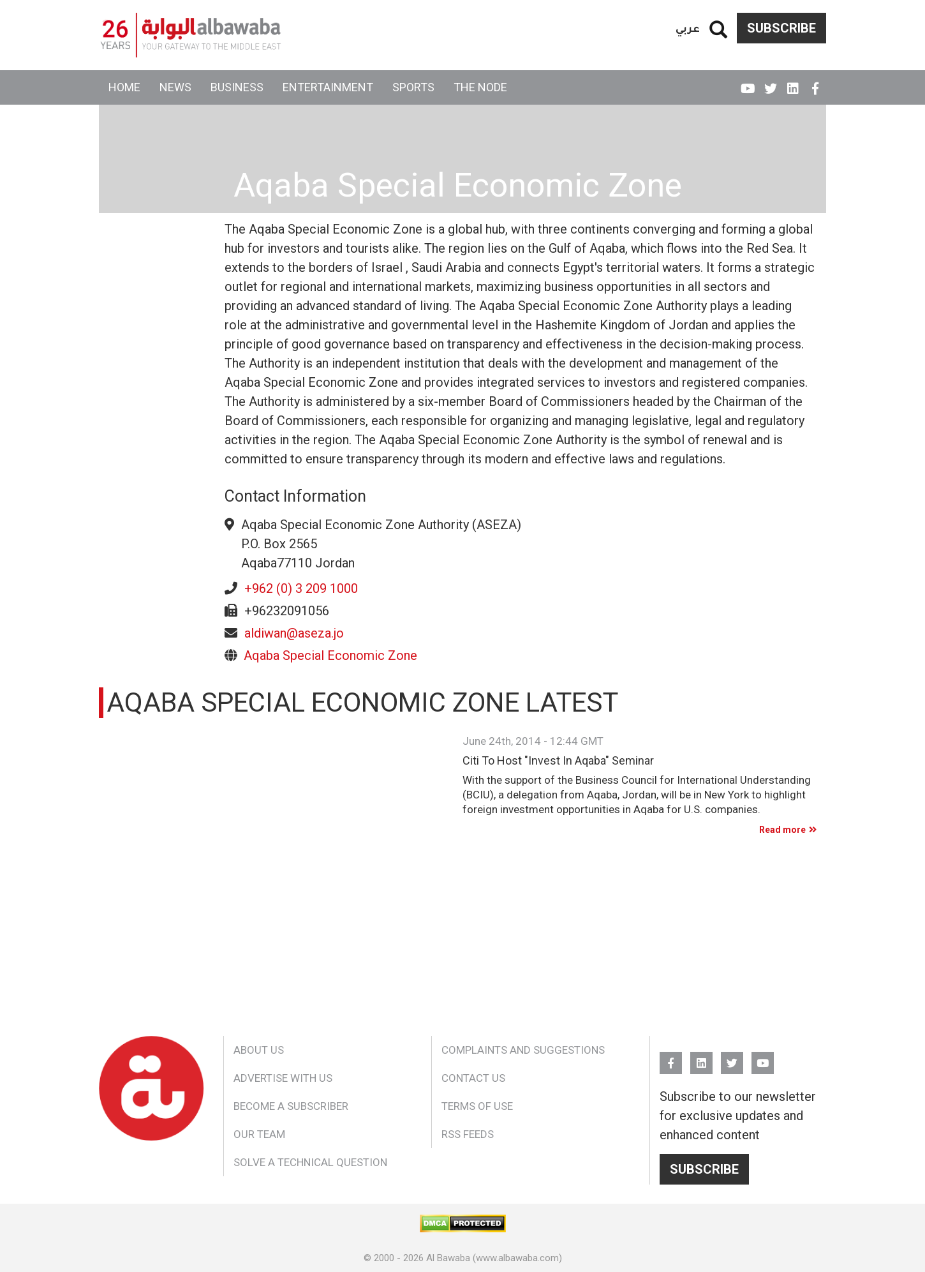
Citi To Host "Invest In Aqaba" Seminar (558, 760)
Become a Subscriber (290, 1106)
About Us (258, 1050)
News (175, 87)
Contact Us (473, 1078)
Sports (413, 87)
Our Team (259, 1134)
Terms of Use (477, 1106)
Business (237, 87)
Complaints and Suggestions (523, 1050)
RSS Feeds (467, 1134)
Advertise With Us (282, 1078)
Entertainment (328, 87)
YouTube (748, 83)
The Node (480, 87)
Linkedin (792, 83)
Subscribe (781, 28)
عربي (688, 27)
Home (124, 87)
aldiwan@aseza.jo (294, 633)
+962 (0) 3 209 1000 (301, 588)
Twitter (770, 83)
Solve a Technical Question (310, 1162)
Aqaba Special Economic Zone (330, 655)
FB (815, 83)
